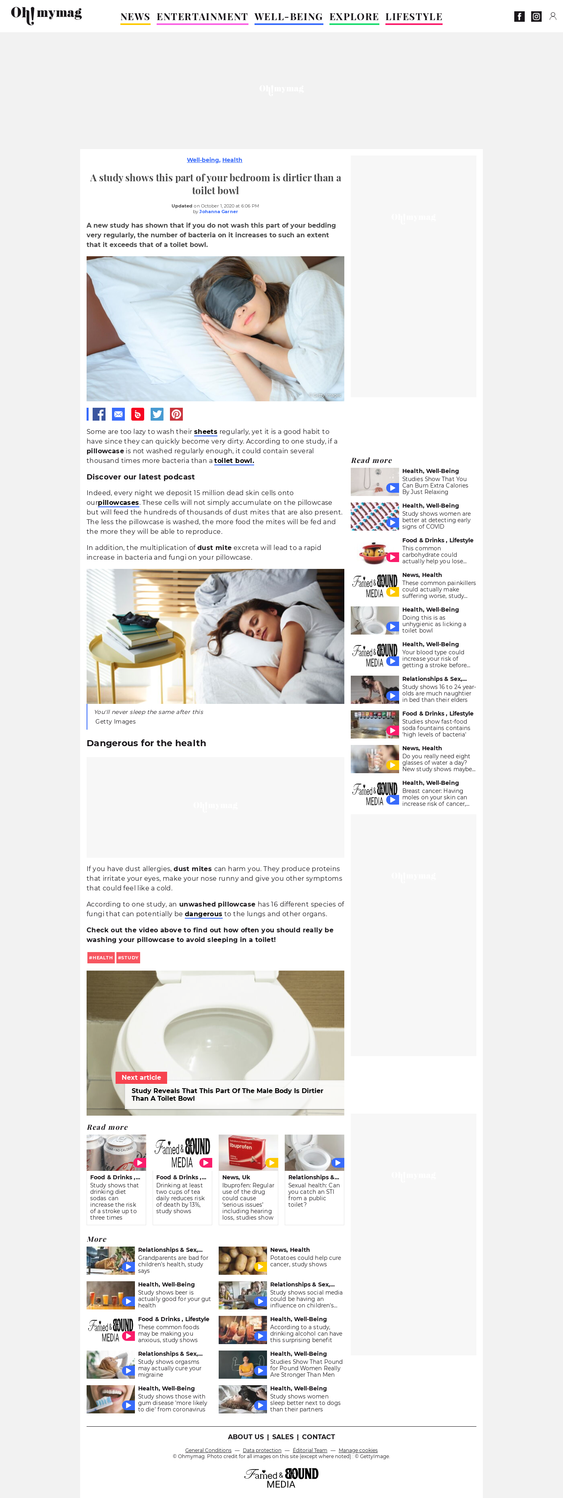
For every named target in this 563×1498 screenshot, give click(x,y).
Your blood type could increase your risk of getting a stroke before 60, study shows (434, 662)
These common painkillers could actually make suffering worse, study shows (439, 593)
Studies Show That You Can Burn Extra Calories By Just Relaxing (435, 485)
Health (232, 160)
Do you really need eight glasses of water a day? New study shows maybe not (437, 766)
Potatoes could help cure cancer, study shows (305, 1261)
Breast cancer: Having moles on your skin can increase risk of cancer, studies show (434, 800)
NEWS (135, 16)
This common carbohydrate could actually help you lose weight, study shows (432, 558)
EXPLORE (354, 16)
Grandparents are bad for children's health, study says (173, 1264)
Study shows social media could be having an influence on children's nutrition (306, 1302)
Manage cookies (358, 1450)
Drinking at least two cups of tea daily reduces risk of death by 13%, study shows (180, 1198)
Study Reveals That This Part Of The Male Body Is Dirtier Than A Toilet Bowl (227, 1094)
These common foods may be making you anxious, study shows (168, 1333)
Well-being (203, 160)
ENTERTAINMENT (202, 16)
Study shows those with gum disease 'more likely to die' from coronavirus (172, 1403)
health (103, 958)
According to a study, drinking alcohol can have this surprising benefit (306, 1333)
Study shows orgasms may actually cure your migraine (169, 1368)
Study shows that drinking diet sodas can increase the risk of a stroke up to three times (114, 1201)
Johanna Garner (218, 211)
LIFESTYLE (414, 16)
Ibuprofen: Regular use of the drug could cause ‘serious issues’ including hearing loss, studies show (248, 1201)
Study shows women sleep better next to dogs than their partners (305, 1403)
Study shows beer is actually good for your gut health (174, 1299)
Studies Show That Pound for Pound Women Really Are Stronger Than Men (306, 1368)
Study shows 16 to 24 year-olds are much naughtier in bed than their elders (439, 693)
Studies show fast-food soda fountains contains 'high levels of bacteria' (436, 728)
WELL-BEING (289, 16)
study (130, 958)
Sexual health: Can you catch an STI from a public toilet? (314, 1195)
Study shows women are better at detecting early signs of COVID (436, 520)
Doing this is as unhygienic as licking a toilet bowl (434, 624)
